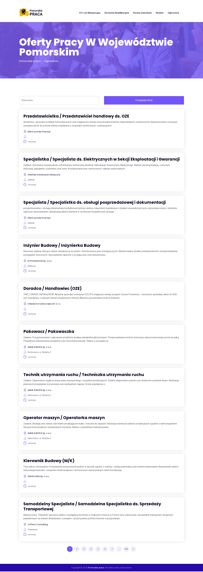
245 (126, 549)
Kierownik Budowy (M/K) (48, 461)
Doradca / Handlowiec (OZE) (52, 289)
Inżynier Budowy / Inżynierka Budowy (62, 245)
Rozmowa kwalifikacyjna (117, 13)
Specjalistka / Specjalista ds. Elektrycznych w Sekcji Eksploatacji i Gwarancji (101, 159)
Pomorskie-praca (96, 568)
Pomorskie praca (30, 61)
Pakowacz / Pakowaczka (48, 332)
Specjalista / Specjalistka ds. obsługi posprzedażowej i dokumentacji (94, 202)
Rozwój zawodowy (142, 13)
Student (160, 13)
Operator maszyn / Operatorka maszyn (64, 418)
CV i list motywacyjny (89, 13)
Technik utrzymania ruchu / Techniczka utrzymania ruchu (83, 375)
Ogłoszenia (173, 13)
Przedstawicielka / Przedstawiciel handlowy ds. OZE (76, 116)
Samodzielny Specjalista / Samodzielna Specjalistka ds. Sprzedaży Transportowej (92, 507)
